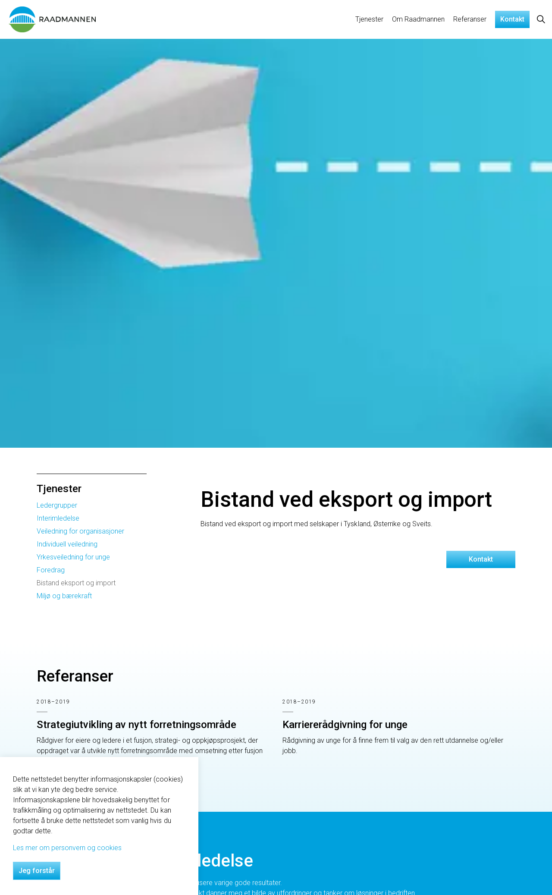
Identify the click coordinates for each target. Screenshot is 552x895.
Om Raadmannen (418, 19)
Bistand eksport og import (76, 583)
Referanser (469, 19)
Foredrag (51, 570)
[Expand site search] (541, 19)
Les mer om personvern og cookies (67, 848)
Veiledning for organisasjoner (80, 531)
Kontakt (512, 19)
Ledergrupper (57, 505)
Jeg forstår (36, 870)
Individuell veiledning (67, 544)
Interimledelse (58, 518)
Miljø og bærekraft (64, 596)
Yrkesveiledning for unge (73, 557)
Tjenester (369, 19)
